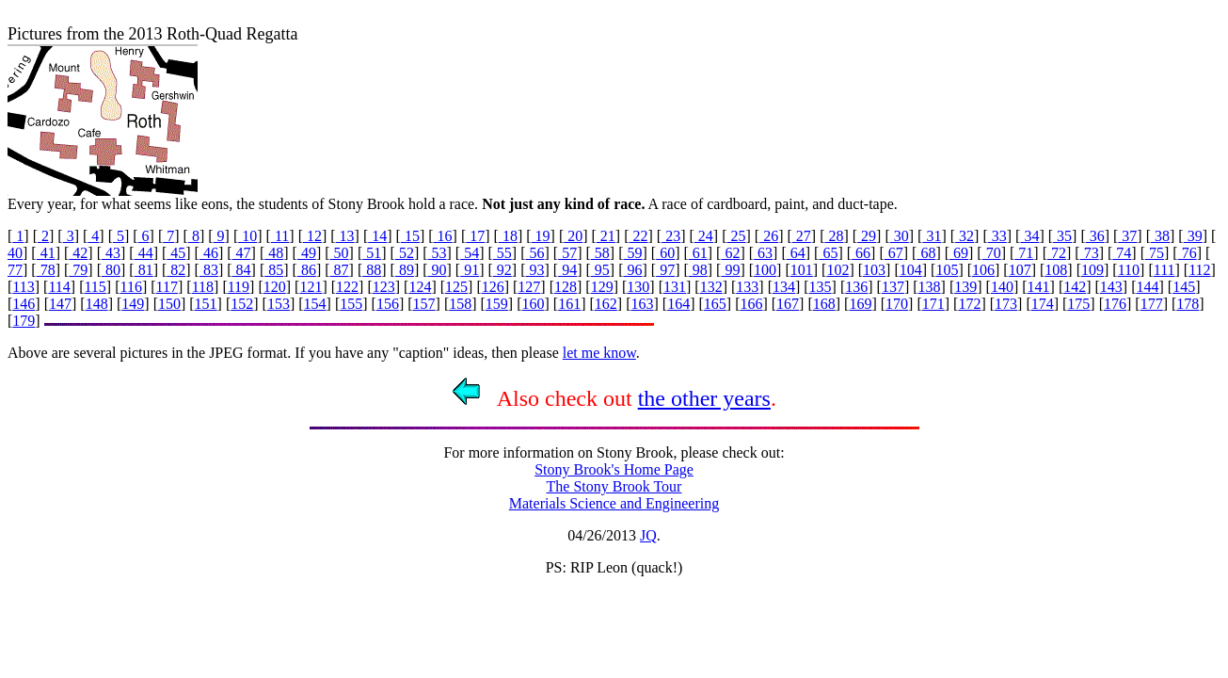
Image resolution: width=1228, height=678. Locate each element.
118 (203, 287)
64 (796, 253)
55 (502, 253)
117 (167, 287)
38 (1160, 236)
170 (896, 304)
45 (176, 253)
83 (208, 270)
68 (926, 253)
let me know (599, 353)
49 (306, 253)
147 (60, 304)
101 (801, 270)
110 (1129, 270)
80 (111, 270)
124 (419, 287)
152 (242, 304)
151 (206, 304)
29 (866, 236)
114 (59, 287)
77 (15, 270)
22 (639, 236)
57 (567, 253)
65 (828, 253)
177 (1151, 304)
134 (784, 287)
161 (569, 304)
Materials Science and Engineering (614, 503)
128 (565, 287)
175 (1078, 304)
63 (763, 253)
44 (144, 253)
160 (533, 304)
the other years (704, 398)
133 (747, 287)
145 (1183, 287)
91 (469, 270)
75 (1154, 253)
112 (1199, 270)
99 (730, 270)
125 (456, 287)
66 (861, 253)
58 (600, 253)
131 (674, 287)
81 (144, 270)
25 (735, 236)
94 (567, 270)
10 (247, 236)
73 (1089, 253)
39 (1193, 236)
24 (703, 236)
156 (387, 304)
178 (1187, 304)
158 (460, 304)
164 (678, 304)
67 (894, 253)
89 (404, 270)
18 (508, 236)
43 (111, 253)
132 (711, 287)
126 (493, 287)
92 (502, 270)
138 (929, 287)
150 (169, 304)
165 (715, 304)
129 (602, 287)
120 (274, 287)
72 (1056, 253)
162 (606, 304)
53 (437, 253)
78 (46, 270)
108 (1056, 270)
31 (931, 236)
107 (1020, 270)
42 (78, 253)
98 (698, 270)
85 (273, 270)
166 (751, 304)
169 (860, 304)
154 (315, 304)
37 (1127, 236)
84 (241, 270)
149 (132, 304)
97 (665, 270)
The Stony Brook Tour (614, 486)
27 (801, 236)
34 (1029, 236)
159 (497, 304)
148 (97, 304)
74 (1121, 253)
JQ (648, 535)
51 (371, 253)
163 (641, 304)
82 (176, 270)
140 (1002, 287)
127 (529, 287)
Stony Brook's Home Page (614, 469)
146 (23, 304)
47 (241, 253)
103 (874, 270)
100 (765, 270)
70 (991, 253)
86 (306, 270)
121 (310, 287)
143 (1111, 287)
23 (671, 236)
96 (632, 270)
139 (965, 287)
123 (384, 287)
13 (345, 236)
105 (946, 270)
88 (371, 270)
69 (958, 253)
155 (351, 304)
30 (899, 236)
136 (856, 287)
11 (280, 236)
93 (535, 270)
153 (278, 304)
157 (424, 304)
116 (131, 287)
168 (824, 304)
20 (573, 236)
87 (339, 270)
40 (15, 253)
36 (1095, 236)
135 (820, 287)
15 (410, 236)
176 (1115, 304)
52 (404, 253)
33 (997, 236)
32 (964, 236)
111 (1164, 270)
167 (787, 304)
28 (833, 236)
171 (933, 304)
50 (339, 253)
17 (475, 236)
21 (606, 236)
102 (837, 270)
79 (78, 270)
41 (46, 253)
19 (541, 236)
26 (768, 236)
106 (983, 270)
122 (347, 287)
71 (1023, 253)
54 (469, 253)
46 (208, 253)
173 (1006, 304)
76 (1187, 253)
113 (23, 287)
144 (1148, 287)
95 (600, 270)
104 (911, 270)
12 (312, 236)
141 (1039, 287)
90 (437, 270)
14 (377, 236)
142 (1074, 287)
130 (638, 287)
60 (665, 253)
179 (23, 321)
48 (273, 253)
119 (238, 287)
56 (535, 253)
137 (893, 287)
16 (443, 236)
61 (698, 253)
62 (730, 253)
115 (94, 287)
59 (632, 253)
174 (1042, 304)
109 (1092, 270)
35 (1062, 236)
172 (969, 304)
